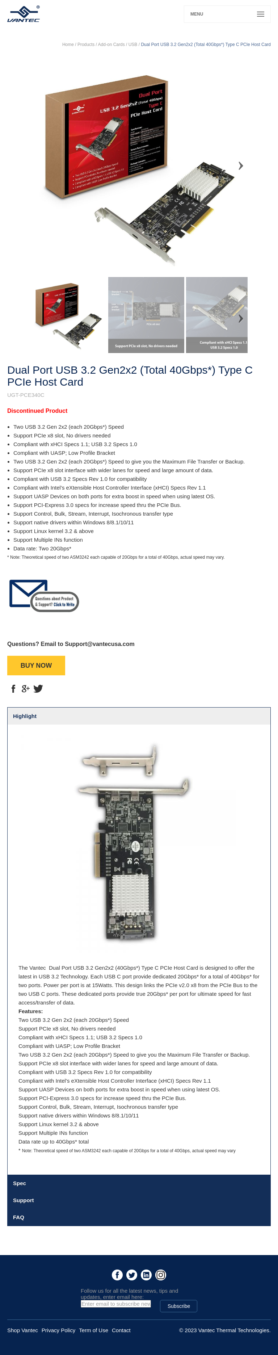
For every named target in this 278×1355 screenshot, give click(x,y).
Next (236, 162)
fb (13, 689)
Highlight (25, 716)
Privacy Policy (58, 1330)
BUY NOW (36, 665)
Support (23, 1200)
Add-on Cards (111, 44)
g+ (26, 689)
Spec (19, 1183)
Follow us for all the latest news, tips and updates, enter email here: (129, 1294)
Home (68, 44)
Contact (121, 1330)
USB (133, 44)
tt (38, 689)
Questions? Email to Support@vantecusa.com (71, 644)
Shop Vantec (22, 1330)
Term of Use (93, 1330)
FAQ (18, 1217)
